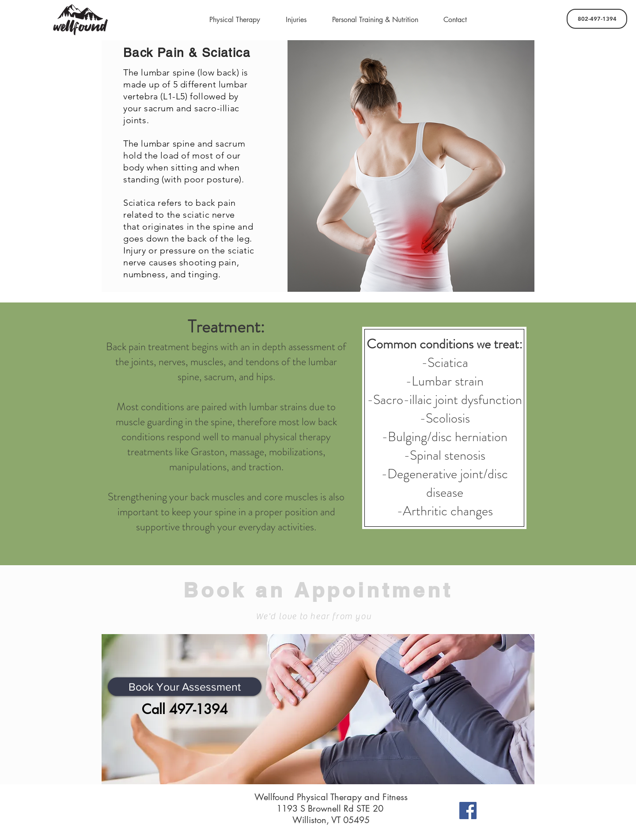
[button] (235, 20)
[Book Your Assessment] (184, 686)
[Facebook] (468, 810)
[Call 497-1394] (184, 709)
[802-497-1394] (597, 19)
